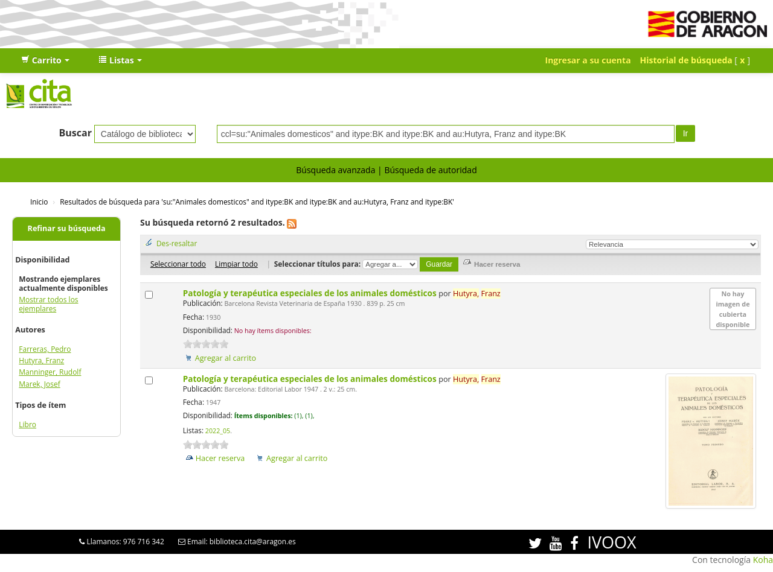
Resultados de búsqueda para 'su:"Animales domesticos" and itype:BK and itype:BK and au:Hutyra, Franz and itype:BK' (257, 201)
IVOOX (611, 542)
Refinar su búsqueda (67, 228)
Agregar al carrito (225, 358)
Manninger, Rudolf (50, 372)
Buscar (75, 133)
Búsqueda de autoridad (430, 170)
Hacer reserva (220, 458)
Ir (685, 133)
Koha (763, 559)
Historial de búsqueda (686, 60)
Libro (27, 424)
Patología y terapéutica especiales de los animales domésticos (311, 293)
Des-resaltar (176, 243)
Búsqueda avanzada (335, 170)
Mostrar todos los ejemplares (48, 304)
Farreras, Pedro (45, 349)
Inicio (39, 201)
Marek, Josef (39, 384)
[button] (45, 60)
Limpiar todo (236, 264)
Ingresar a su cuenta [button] (588, 60)
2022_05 (217, 431)
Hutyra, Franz (41, 360)
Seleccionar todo (178, 264)
